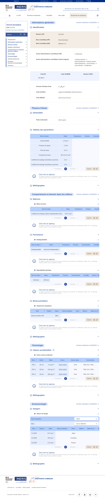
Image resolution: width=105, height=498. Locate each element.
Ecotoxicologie (12, 56)
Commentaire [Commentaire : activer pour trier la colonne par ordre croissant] (90, 360)
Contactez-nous (10, 487)
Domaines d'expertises (33, 15)
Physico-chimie (12, 44)
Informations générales (15, 42)
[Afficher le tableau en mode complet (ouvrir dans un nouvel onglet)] (96, 169)
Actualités (49, 15)
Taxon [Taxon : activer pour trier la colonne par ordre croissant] (77, 311)
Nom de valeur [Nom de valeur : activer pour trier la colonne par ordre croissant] (44, 136)
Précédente (57, 169)
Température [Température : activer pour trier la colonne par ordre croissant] (77, 136)
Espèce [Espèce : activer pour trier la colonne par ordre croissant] (49, 311)
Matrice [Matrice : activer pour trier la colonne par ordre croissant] (85, 311)
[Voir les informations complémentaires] (53, 350)
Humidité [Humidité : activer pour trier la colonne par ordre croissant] (96, 245)
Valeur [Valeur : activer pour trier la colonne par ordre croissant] (65, 136)
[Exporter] (24, 34)
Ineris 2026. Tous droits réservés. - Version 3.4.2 (18, 494)
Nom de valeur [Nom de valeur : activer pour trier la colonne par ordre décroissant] (46, 209)
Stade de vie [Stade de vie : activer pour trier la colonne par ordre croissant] (94, 311)
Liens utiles (61, 15)
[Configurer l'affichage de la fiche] (21, 34)
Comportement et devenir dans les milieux (16, 50)
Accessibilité (18, 487)
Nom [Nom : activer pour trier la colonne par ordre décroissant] (37, 311)
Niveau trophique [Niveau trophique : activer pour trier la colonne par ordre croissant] (67, 311)
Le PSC (18, 15)
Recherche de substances (78, 15)
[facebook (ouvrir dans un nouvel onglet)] (79, 495)
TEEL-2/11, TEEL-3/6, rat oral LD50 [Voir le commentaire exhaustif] (89, 364)
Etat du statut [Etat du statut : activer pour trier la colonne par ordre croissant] (75, 360)
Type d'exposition (36, 419)
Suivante (72, 169)
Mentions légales (26, 487)
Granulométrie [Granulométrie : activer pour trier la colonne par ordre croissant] (97, 136)
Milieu (33, 424)
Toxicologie (11, 54)
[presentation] (61, 86)
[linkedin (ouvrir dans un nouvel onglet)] (90, 495)
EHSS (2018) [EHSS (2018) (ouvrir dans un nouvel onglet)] (63, 364)
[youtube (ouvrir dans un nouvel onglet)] (85, 495)
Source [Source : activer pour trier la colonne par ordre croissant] (62, 360)
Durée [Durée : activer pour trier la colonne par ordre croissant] (41, 360)
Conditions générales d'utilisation (39, 487)
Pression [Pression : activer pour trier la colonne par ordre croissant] (87, 136)
